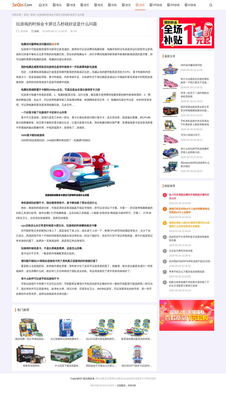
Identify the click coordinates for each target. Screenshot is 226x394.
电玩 (57, 5)
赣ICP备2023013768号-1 (103, 385)
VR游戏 (156, 5)
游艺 (84, 5)
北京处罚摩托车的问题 (181, 250)
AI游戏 (190, 5)
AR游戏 (173, 5)
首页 (43, 5)
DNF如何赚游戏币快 (191, 65)
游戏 (140, 5)
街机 (112, 5)
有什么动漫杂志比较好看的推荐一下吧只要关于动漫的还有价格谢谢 (195, 82)
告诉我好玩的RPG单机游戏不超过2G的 (189, 261)
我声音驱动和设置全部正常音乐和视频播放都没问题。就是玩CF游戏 (195, 110)
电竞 (98, 5)
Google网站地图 (131, 378)
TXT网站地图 (149, 378)
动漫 (71, 5)
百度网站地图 (114, 378)
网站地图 (100, 378)
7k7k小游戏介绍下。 (191, 135)
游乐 (126, 5)
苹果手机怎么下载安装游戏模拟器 (186, 271)
